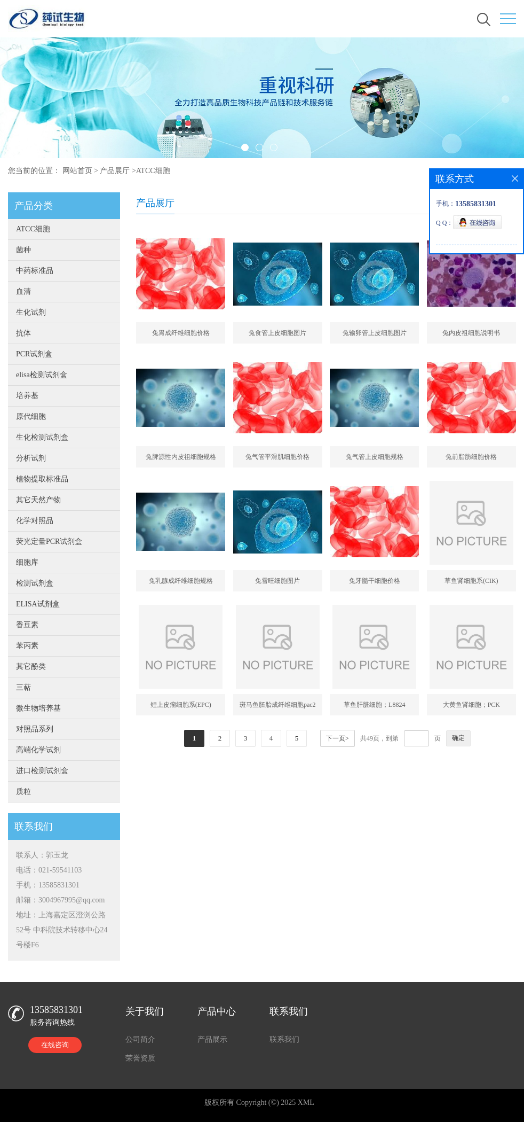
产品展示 (212, 1039)
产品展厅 (115, 171)
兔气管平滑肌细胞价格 (277, 457)
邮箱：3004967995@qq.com (60, 900)
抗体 (23, 333)
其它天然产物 (38, 500)
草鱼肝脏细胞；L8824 (374, 704)
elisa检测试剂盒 (41, 375)
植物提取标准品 (42, 479)
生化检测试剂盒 (42, 437)
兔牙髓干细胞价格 (374, 581)
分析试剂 (31, 458)
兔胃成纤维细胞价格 (181, 333)
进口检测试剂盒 (42, 771)
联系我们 (284, 1039)
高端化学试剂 (38, 750)
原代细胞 (31, 416)
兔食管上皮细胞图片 (277, 333)
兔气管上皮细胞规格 (374, 457)
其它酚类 (31, 667)
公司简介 (140, 1039)
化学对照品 (34, 521)
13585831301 (56, 1009)
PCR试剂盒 (34, 354)
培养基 (27, 396)
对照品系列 (34, 729)
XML (306, 1102)
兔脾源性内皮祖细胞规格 (181, 457)
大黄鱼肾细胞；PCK (471, 704)
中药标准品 (34, 271)
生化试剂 (31, 312)
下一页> (337, 738)
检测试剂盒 (34, 583)
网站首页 (77, 171)
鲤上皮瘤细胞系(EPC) (180, 704)
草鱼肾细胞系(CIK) (471, 581)
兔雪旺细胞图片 (277, 581)
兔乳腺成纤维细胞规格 (181, 581)
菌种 (23, 250)
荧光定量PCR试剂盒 (49, 541)
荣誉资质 (140, 1058)
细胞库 (27, 562)
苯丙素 (27, 646)
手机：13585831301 (48, 885)
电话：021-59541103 (49, 870)
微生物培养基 (38, 708)
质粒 (23, 792)
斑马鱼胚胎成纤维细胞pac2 (278, 704)
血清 (23, 291)
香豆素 (27, 625)
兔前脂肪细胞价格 (471, 457)
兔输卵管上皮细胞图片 (375, 333)
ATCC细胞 (153, 171)
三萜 (23, 687)
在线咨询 (55, 1045)
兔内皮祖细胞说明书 (471, 333)
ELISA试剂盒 (38, 604)
